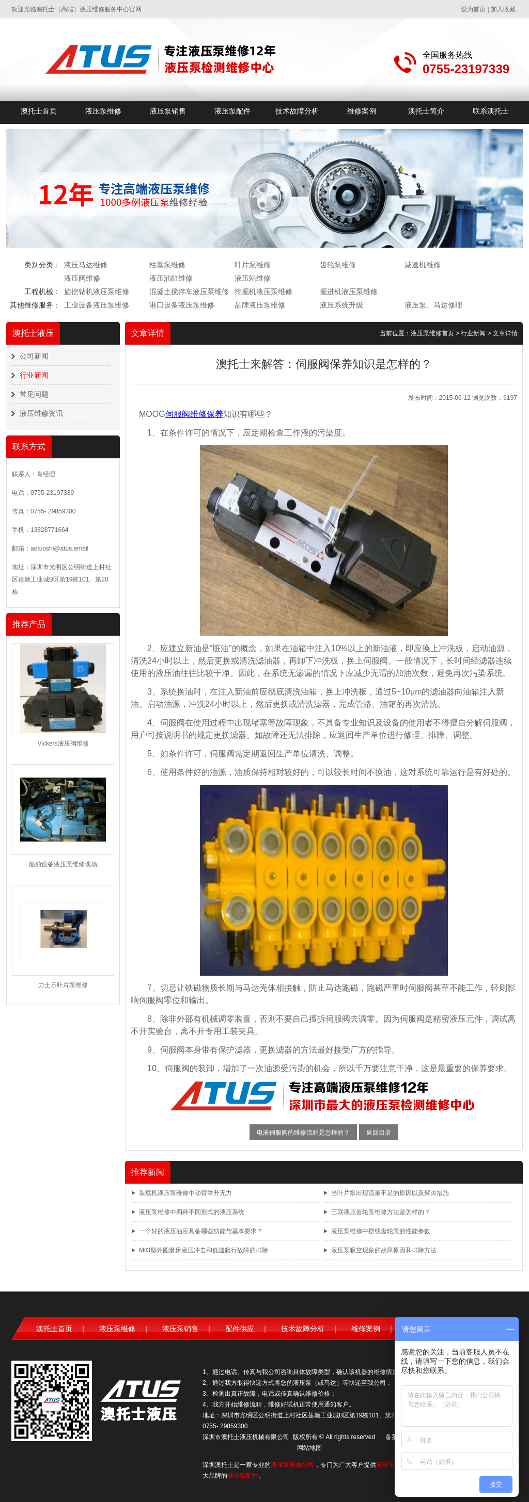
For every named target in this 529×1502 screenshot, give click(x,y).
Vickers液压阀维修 (62, 743)
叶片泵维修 (253, 265)
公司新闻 (34, 356)
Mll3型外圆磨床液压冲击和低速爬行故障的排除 (203, 1250)
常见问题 (34, 394)
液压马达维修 (85, 265)
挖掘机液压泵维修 (263, 291)
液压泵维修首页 (432, 333)
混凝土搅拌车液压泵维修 (189, 291)
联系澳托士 (491, 111)
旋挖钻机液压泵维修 (96, 291)
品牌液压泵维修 (260, 305)
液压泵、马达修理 (433, 305)
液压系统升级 (341, 305)
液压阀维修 (82, 278)
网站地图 (309, 1447)
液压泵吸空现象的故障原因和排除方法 (384, 1250)
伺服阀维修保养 (194, 414)
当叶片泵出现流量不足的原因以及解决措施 (390, 1193)
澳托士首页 (39, 111)
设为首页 (473, 9)
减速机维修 (422, 265)
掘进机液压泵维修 (349, 291)
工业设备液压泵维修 (96, 305)
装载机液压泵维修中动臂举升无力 (185, 1193)
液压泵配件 (232, 111)
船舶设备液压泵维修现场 (63, 864)
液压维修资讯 (41, 413)
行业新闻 (34, 375)
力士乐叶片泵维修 (63, 985)
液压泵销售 (168, 111)
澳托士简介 (426, 111)
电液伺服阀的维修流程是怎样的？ (303, 1132)
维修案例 (361, 111)
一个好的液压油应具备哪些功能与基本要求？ (201, 1231)
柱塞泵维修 (167, 265)
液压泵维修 (103, 111)
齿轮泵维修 (338, 265)
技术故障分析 (297, 111)
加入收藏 (503, 9)
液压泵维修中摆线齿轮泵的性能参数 (380, 1231)
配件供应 (239, 1329)
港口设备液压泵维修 (181, 305)
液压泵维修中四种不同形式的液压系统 (191, 1212)
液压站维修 (253, 278)
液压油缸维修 (171, 278)
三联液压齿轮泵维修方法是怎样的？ (380, 1212)
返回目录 (378, 1132)
